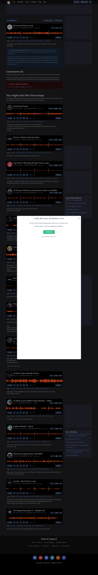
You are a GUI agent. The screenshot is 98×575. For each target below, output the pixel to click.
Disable (49, 232)
